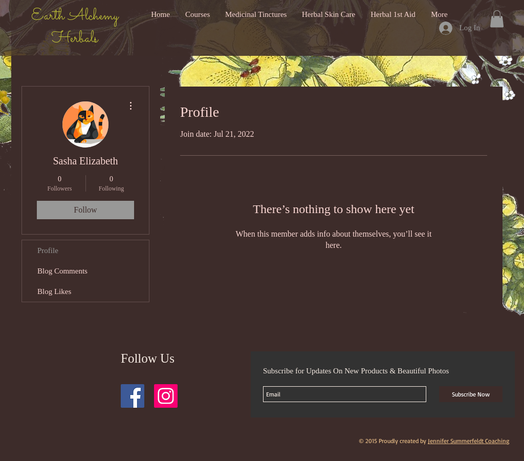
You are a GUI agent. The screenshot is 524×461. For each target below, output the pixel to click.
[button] (497, 18)
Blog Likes (54, 291)
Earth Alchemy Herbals (74, 27)
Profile (47, 250)
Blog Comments (62, 271)
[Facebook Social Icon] (132, 396)
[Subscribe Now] (471, 394)
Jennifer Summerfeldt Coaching (468, 441)
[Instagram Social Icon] (166, 396)
